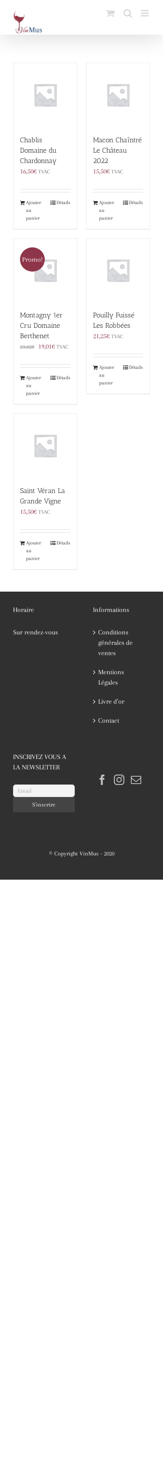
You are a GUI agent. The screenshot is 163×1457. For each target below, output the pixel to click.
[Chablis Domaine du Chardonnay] (45, 94)
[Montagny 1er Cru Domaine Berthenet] (45, 270)
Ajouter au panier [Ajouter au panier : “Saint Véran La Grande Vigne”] (33, 550)
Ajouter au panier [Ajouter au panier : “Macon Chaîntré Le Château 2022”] (106, 210)
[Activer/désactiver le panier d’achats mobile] (110, 13)
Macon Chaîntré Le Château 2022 (117, 150)
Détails (63, 202)
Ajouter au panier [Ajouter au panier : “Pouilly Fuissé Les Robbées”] (106, 375)
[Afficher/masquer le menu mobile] (145, 13)
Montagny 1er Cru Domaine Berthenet (41, 325)
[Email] (44, 791)
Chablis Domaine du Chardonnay (38, 150)
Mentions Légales (111, 677)
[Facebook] (102, 780)
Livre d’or (111, 701)
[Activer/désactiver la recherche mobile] (127, 13)
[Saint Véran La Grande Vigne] (45, 445)
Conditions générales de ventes (115, 642)
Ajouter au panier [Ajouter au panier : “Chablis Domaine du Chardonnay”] (33, 210)
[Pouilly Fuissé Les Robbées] (118, 270)
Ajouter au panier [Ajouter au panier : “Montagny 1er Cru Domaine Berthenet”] (33, 385)
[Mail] (136, 780)
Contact (108, 720)
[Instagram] (119, 780)
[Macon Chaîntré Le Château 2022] (118, 94)
